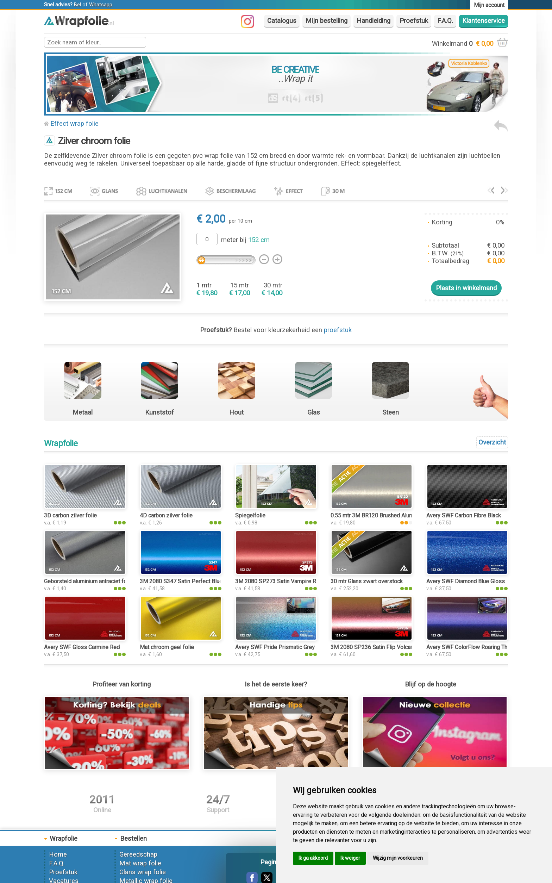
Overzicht (492, 442)
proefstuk (338, 330)
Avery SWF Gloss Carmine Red (82, 647)
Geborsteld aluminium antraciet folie (88, 581)
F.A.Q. (445, 21)
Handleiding (373, 21)
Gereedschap (138, 854)
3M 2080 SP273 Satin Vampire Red (278, 581)
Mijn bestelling (326, 21)
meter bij (245, 240)
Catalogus (281, 21)
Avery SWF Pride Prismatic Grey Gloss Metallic (293, 647)
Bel (77, 4)
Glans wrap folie (142, 872)
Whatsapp (100, 4)
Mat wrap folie (140, 863)
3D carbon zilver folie (70, 515)
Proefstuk (414, 21)
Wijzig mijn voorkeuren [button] (398, 858)
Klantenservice (483, 21)
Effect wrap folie (74, 124)
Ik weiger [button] (350, 858)
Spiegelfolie (250, 515)
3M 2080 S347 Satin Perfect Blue (181, 581)
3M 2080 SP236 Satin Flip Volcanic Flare (381, 647)
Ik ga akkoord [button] (313, 858)
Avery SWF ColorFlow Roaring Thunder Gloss (481, 647)
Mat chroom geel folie (167, 647)
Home (58, 854)
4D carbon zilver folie (166, 515)
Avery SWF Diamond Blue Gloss (465, 581)
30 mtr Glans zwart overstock (367, 581)
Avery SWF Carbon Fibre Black (463, 515)
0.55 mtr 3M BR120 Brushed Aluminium (379, 515)
